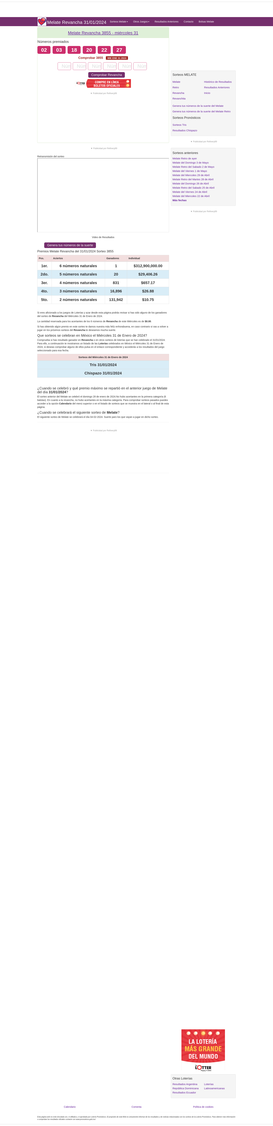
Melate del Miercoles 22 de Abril (191, 196)
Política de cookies (203, 1106)
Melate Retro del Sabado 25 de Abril (193, 187)
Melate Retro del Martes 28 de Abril (193, 179)
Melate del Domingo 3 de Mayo (191, 162)
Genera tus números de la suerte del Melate (198, 105)
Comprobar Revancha (106, 75)
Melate (176, 81)
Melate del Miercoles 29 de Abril (191, 175)
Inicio (207, 92)
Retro (176, 87)
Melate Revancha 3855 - (103, 32)
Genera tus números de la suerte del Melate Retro (202, 111)
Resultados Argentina (185, 1084)
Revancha (178, 92)
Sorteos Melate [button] (119, 21)
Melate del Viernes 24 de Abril (190, 191)
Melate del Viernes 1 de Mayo (190, 170)
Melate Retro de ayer (185, 158)
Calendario (70, 1106)
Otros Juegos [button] (141, 21)
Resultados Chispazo (185, 130)
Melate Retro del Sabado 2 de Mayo (193, 166)
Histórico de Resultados (218, 81)
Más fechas (180, 200)
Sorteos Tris (179, 124)
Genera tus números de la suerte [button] (70, 245)
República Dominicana (186, 1088)
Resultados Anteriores (166, 21)
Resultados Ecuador (184, 1092)
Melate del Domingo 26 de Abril (191, 183)
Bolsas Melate (206, 21)
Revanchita (179, 98)
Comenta (137, 1106)
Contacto (188, 21)
